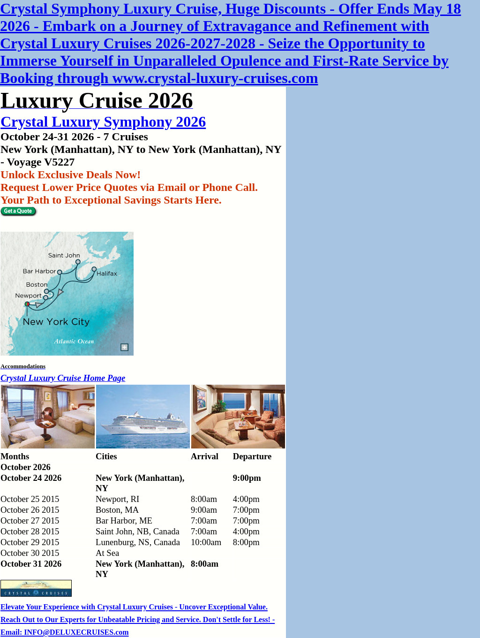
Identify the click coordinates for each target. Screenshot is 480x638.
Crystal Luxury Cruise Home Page (62, 378)
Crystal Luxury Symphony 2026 (103, 121)
